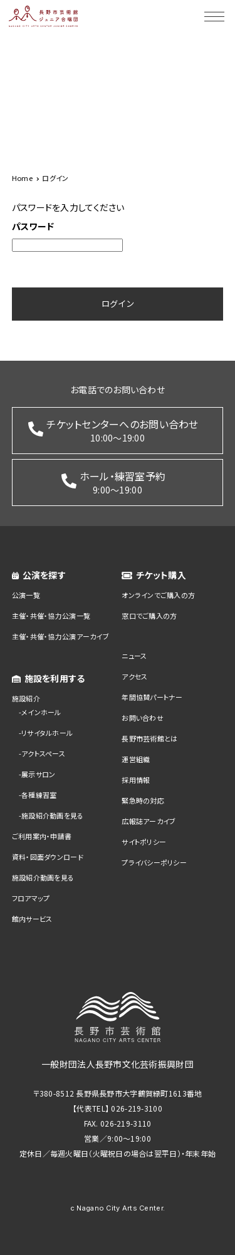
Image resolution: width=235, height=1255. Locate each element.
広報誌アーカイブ (148, 821)
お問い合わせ (143, 718)
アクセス (134, 676)
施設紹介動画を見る (52, 815)
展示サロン (38, 774)
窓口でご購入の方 (149, 616)
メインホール (41, 712)
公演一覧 (26, 595)
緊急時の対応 (143, 800)
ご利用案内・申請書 (42, 836)
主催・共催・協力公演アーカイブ (60, 636)
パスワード (33, 226)
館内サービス (32, 919)
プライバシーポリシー (154, 862)
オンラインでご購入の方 (158, 595)
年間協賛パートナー (152, 697)
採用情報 (136, 780)
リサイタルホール (47, 733)
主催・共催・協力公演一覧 (51, 616)
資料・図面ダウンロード (47, 857)
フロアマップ (31, 898)
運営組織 (136, 759)
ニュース (134, 656)
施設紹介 (26, 698)
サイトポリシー (144, 842)
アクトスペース (43, 753)
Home (22, 178)
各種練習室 (38, 795)
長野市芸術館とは (149, 738)
